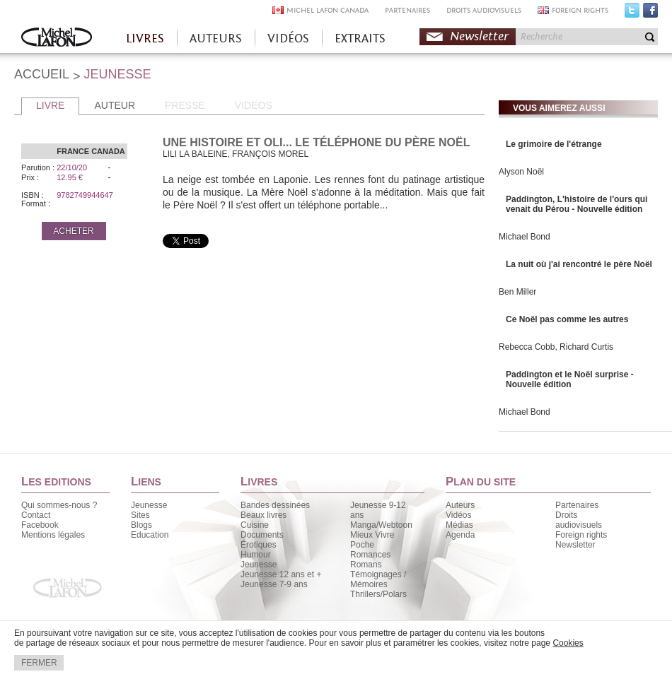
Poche (362, 545)
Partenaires (576, 505)
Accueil (56, 38)
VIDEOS (253, 105)
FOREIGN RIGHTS (580, 10)
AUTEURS (216, 38)
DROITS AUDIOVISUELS (483, 10)
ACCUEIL (41, 74)
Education (149, 535)
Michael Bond (524, 237)
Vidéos (458, 515)
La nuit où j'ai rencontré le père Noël (579, 264)
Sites (140, 515)
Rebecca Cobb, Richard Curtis (556, 347)
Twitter (632, 13)
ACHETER (73, 231)
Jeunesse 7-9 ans (274, 584)
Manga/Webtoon (381, 525)
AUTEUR (114, 105)
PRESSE (185, 105)
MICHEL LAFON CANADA (327, 10)
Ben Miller (517, 292)
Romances (370, 555)
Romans (366, 564)
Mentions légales (53, 535)
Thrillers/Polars (378, 594)
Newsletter (479, 36)
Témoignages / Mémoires (378, 579)
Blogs (141, 525)
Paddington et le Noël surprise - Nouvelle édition (570, 379)
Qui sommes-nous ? (59, 505)
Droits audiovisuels (578, 520)
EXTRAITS (360, 38)
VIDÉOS (288, 38)
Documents (262, 535)
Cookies (567, 643)
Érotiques (259, 545)
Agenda (460, 535)
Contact (35, 515)
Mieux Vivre (372, 535)
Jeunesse (149, 505)
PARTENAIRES (407, 10)
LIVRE (50, 105)
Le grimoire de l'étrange (554, 144)
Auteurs (460, 505)
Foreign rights (581, 535)
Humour (256, 555)
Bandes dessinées (275, 505)
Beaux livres (263, 515)
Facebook (650, 13)
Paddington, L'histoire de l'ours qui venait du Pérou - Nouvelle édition (576, 204)
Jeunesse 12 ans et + (281, 574)
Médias (459, 525)
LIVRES (145, 38)
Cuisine (255, 525)
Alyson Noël (521, 172)
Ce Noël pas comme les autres (567, 319)
